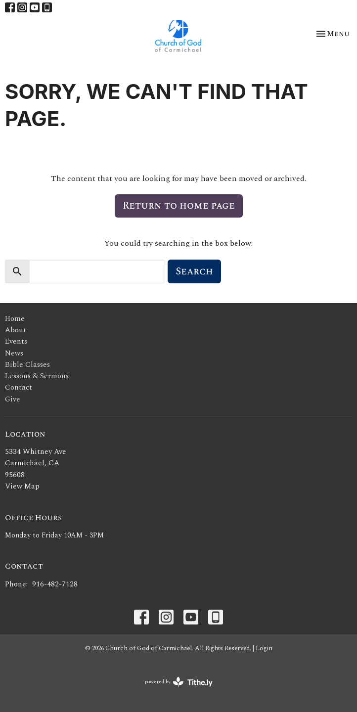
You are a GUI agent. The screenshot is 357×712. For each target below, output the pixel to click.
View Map (22, 486)
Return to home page (179, 205)
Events (16, 341)
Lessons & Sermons (37, 376)
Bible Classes (27, 364)
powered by (179, 682)
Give (12, 399)
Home (15, 318)
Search (194, 271)
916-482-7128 (55, 584)
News (14, 353)
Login (264, 648)
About (15, 330)
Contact (18, 387)
